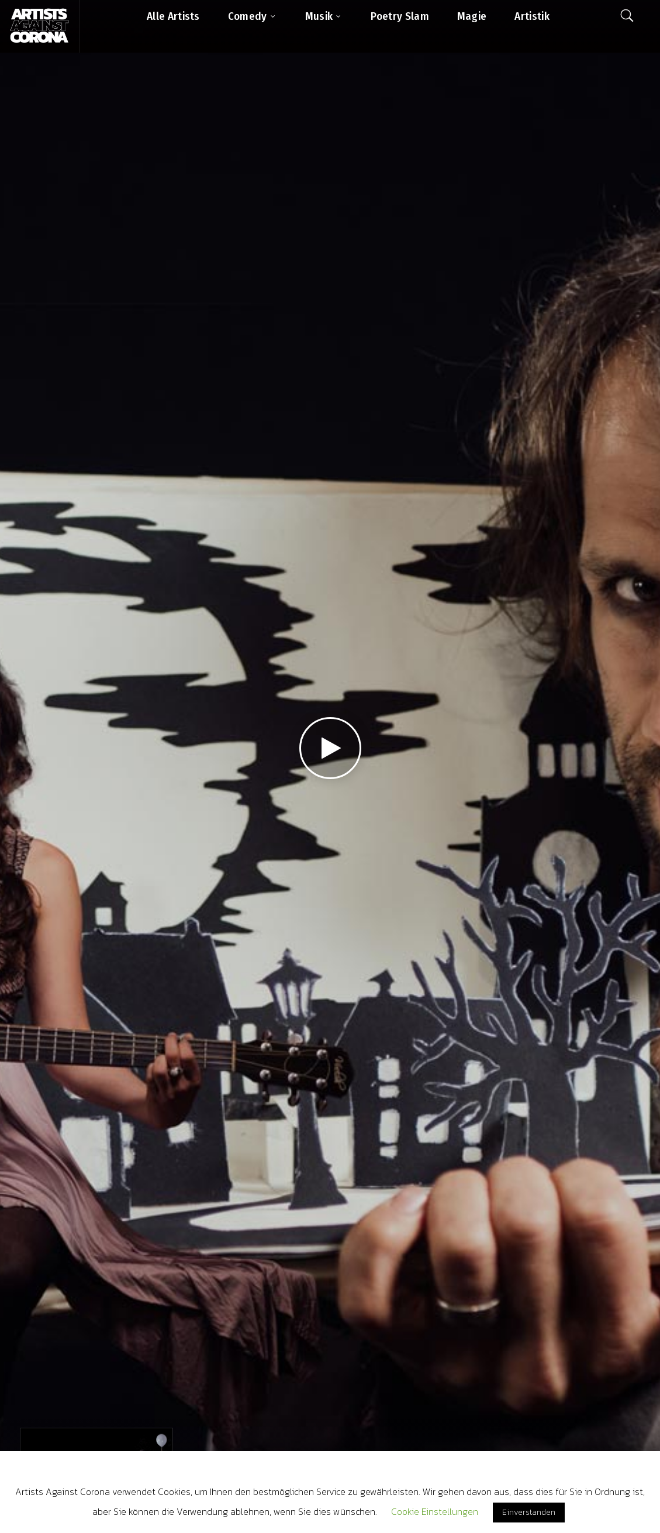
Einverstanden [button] (528, 1512)
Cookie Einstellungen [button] (434, 1511)
